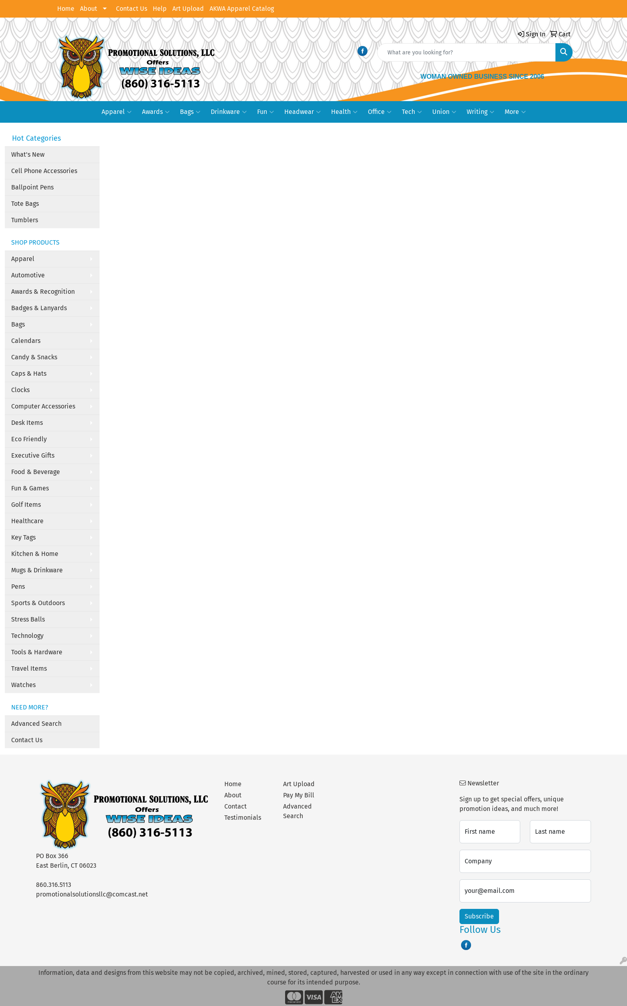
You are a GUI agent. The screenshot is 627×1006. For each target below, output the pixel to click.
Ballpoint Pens (32, 187)
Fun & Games (30, 488)
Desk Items (27, 422)
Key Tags (23, 537)
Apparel (117, 112)
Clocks (20, 390)
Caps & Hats (28, 373)
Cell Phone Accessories (44, 171)
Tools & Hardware (36, 652)
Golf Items (26, 504)
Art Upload (188, 8)
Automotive (28, 275)
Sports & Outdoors (38, 603)
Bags (190, 112)
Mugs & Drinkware (37, 570)
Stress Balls (28, 619)
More (515, 112)
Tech (412, 112)
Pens (18, 586)
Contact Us (131, 8)
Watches (23, 685)
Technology (27, 635)
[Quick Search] (466, 52)
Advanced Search (36, 723)
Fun (265, 112)
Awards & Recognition (43, 291)
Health (344, 112)
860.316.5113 (53, 884)
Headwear (302, 112)
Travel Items (29, 668)
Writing (480, 112)
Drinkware (229, 112)
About (88, 8)
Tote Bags (25, 203)
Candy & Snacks (34, 357)
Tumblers (24, 220)
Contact (235, 806)
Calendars (25, 341)
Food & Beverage (35, 472)
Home (65, 8)
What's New (27, 154)
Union (444, 112)
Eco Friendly (29, 439)
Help (160, 8)
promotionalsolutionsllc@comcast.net (92, 894)
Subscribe (479, 916)
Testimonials (242, 817)
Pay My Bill (298, 795)
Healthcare (27, 521)
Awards (156, 112)
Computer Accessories (43, 406)
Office (379, 112)
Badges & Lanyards (39, 308)
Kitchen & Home (34, 554)
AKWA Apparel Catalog (242, 8)
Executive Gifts (32, 455)
